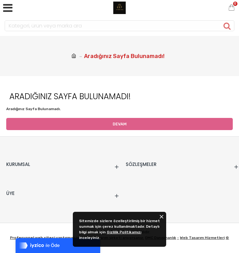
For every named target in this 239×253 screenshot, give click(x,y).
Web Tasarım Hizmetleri (202, 238)
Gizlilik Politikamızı (124, 232)
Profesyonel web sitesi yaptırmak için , (47, 238)
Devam (120, 124)
